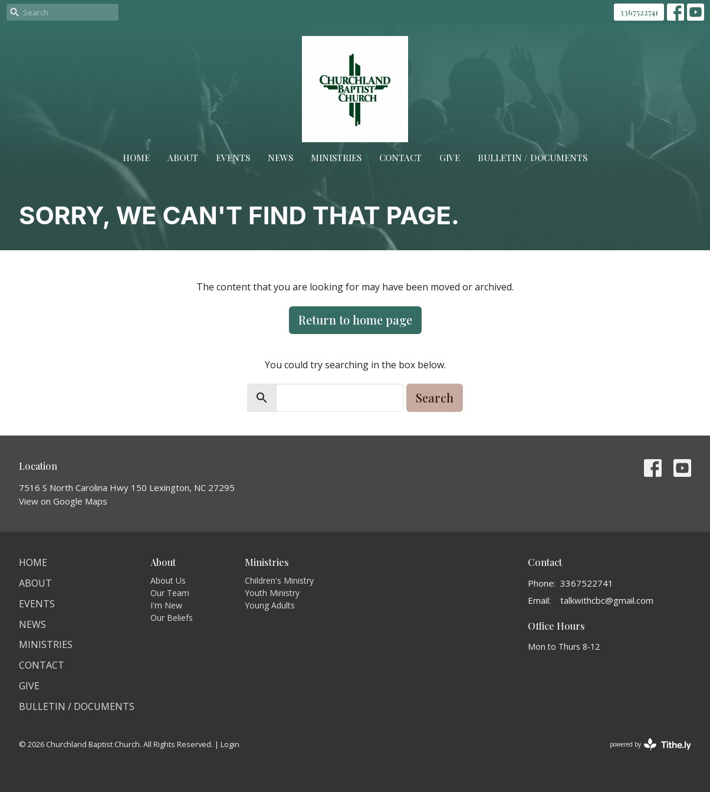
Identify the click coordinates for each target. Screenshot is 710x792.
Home (136, 157)
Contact (400, 157)
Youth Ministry (272, 592)
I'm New (166, 605)
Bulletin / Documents (532, 157)
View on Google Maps (63, 501)
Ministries (336, 157)
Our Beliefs (171, 617)
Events (233, 157)
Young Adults (270, 605)
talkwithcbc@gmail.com (606, 600)
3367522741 (639, 12)
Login (230, 744)
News (280, 157)
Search (434, 397)
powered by (650, 744)
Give (449, 157)
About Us (168, 580)
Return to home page (355, 320)
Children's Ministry (279, 580)
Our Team (169, 592)
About (182, 157)
